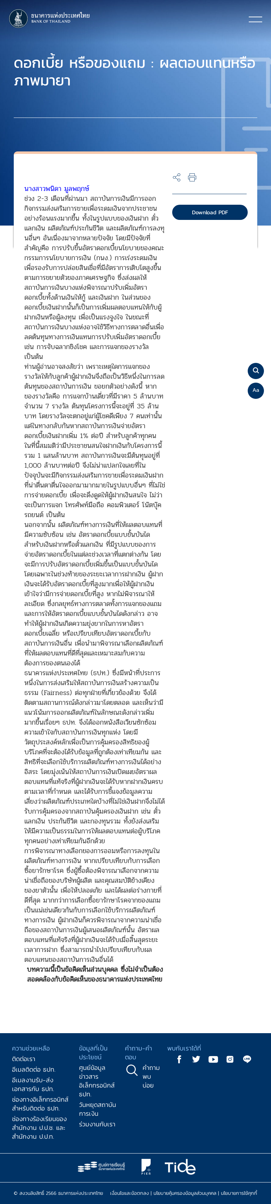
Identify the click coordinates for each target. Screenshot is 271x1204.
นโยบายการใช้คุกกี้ (239, 1193)
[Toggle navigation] (255, 19)
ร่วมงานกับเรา (97, 1124)
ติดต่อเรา (23, 1059)
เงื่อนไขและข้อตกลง (129, 1193)
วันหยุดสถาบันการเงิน (97, 1109)
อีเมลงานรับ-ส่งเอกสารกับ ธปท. (33, 1084)
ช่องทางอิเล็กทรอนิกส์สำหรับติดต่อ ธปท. (40, 1104)
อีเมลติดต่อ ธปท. (33, 1069)
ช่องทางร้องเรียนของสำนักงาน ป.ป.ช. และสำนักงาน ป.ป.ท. (39, 1127)
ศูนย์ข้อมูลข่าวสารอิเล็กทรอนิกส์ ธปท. (97, 1081)
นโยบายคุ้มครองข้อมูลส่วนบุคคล (184, 1193)
